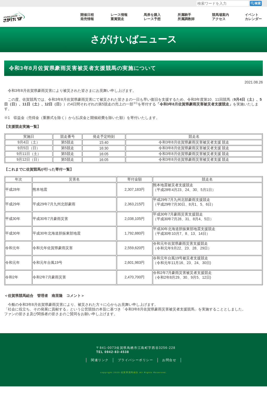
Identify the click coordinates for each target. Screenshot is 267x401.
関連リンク (100, 374)
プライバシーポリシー (135, 374)
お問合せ (169, 374)
